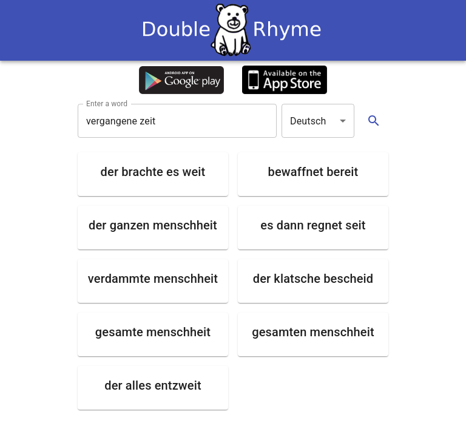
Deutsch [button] (308, 121)
